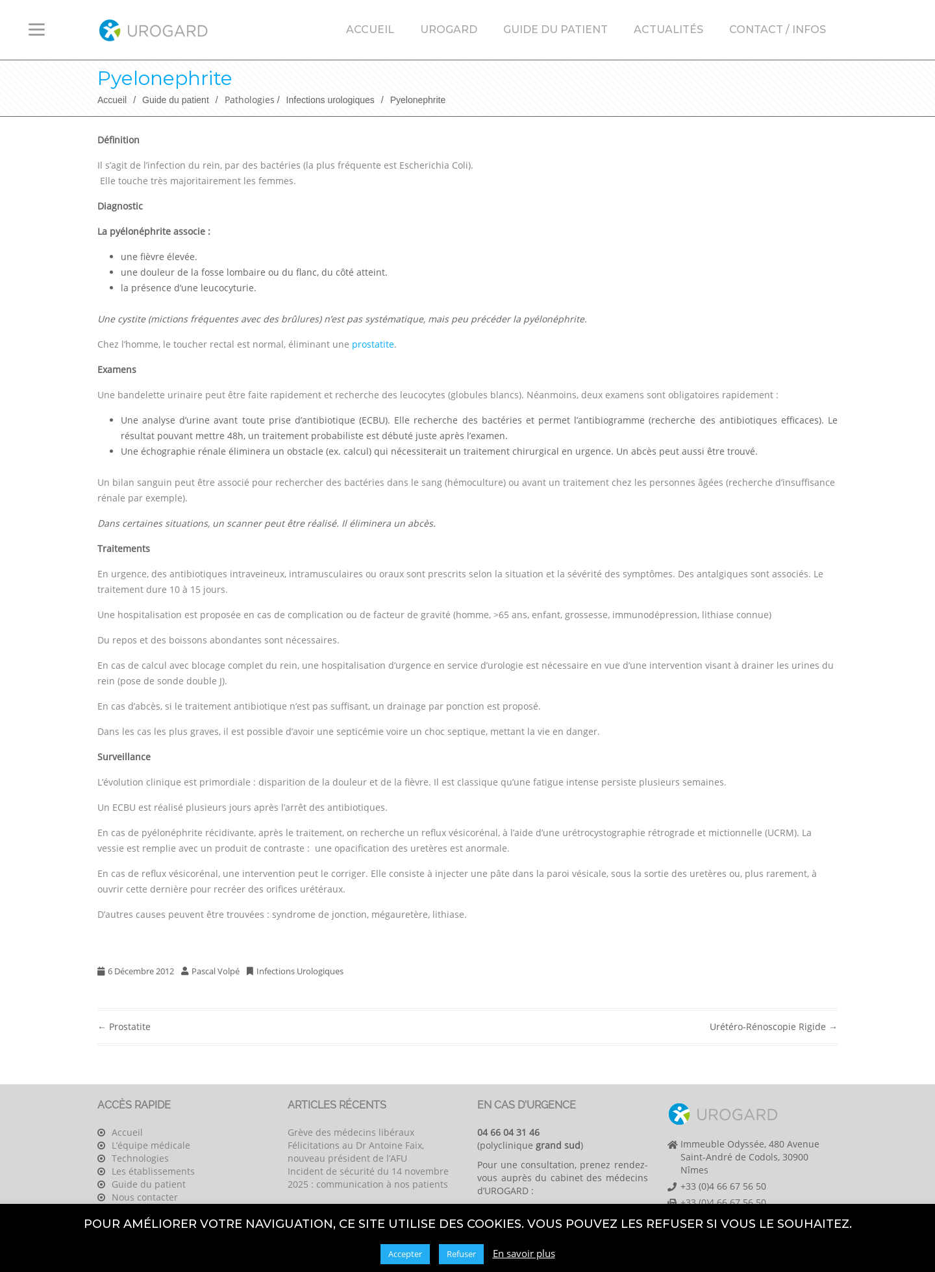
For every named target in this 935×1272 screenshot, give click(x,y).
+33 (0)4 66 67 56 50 (723, 1186)
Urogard (448, 29)
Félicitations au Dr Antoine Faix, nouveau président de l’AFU (356, 1151)
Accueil (370, 29)
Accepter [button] (405, 1254)
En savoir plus (524, 1253)
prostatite (373, 344)
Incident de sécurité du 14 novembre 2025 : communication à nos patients (368, 1177)
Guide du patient (555, 29)
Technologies (140, 1158)
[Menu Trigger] (37, 29)
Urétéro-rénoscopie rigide (774, 1026)
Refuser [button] (461, 1254)
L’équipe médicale (151, 1145)
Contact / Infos (777, 29)
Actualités (668, 29)
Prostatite (124, 1026)
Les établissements (153, 1171)
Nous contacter (145, 1197)
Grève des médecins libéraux (351, 1132)
